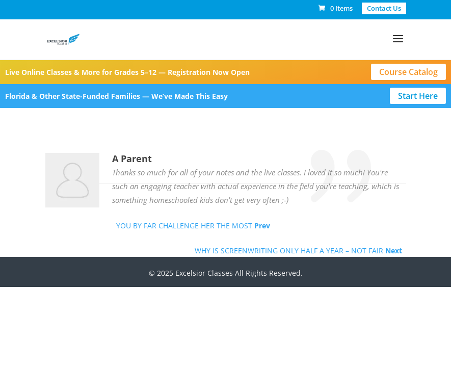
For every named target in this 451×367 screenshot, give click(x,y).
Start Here (418, 95)
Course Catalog (408, 71)
